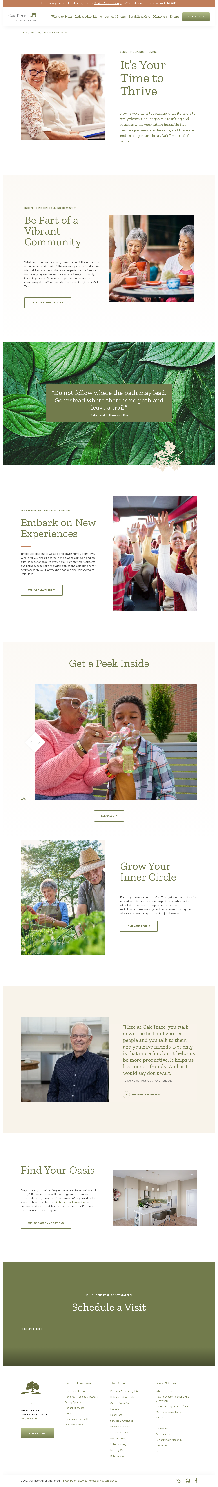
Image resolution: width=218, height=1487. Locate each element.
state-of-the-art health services (66, 1202)
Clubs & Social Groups (121, 1403)
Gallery (68, 1413)
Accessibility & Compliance (103, 1480)
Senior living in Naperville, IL (171, 1439)
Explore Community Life (48, 302)
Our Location (163, 1434)
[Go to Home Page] (24, 18)
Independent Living (75, 1391)
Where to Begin (164, 1391)
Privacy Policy (69, 1480)
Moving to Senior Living (169, 1412)
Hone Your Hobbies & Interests (81, 1396)
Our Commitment (75, 1424)
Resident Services (74, 1408)
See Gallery (109, 815)
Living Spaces (117, 1409)
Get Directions (37, 1431)
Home (24, 32)
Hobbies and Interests (122, 1397)
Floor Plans (116, 1415)
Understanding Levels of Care (172, 1406)
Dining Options (73, 1402)
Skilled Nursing (118, 1444)
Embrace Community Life (124, 1391)
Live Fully (35, 32)
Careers (161, 1450)
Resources (161, 1445)
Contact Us (162, 1428)
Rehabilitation (117, 1456)
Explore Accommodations (46, 1223)
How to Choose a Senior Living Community (172, 1398)
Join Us (160, 1417)
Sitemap (82, 1480)
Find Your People (138, 926)
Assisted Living (118, 1438)
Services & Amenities (121, 1420)
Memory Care (117, 1450)
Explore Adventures (42, 590)
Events (159, 1423)
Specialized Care (119, 1432)
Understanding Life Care (78, 1419)
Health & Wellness (120, 1426)
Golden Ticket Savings (109, 3)
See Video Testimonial (142, 1094)
